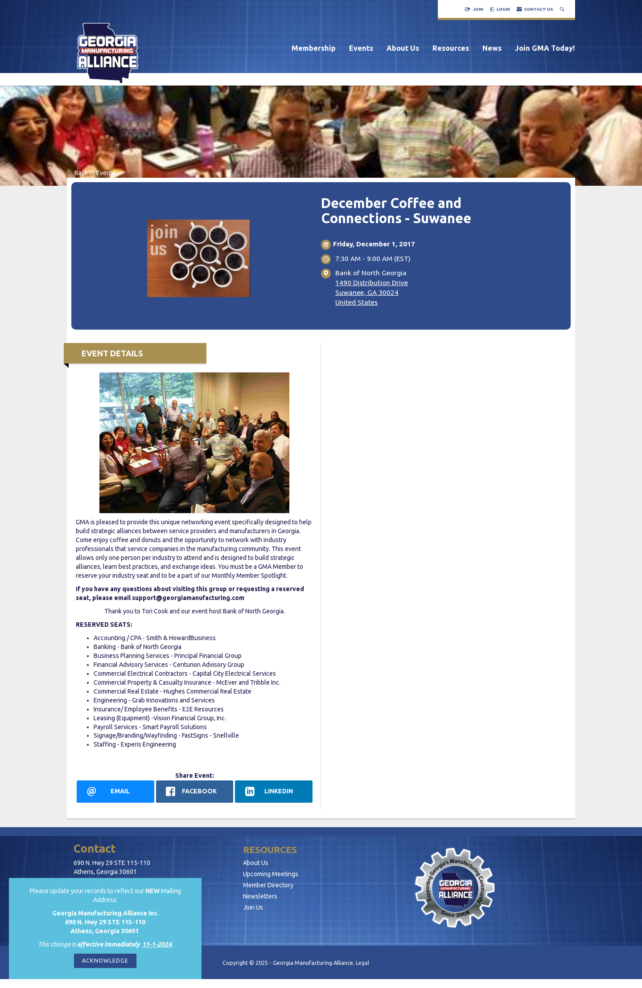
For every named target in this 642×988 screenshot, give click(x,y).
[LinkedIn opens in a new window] (274, 791)
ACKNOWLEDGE (105, 960)
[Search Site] (563, 9)
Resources (450, 48)
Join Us (253, 907)
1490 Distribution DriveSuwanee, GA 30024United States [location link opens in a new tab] (371, 292)
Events (361, 48)
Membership (314, 48)
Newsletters (260, 896)
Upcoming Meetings (270, 874)
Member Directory (268, 885)
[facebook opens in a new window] (195, 791)
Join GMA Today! (545, 48)
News (492, 48)
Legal (362, 962)
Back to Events (91, 172)
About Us (403, 48)
